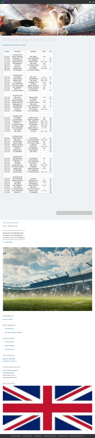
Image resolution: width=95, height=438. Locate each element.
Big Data (5, 359)
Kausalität (12, 359)
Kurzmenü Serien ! (50, 436)
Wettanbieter (27, 436)
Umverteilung (9, 328)
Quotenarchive (9, 349)
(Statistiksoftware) (8, 373)
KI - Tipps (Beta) (8, 242)
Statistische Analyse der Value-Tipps (14, 45)
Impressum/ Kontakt (76, 436)
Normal (5, 319)
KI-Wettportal (13, 237)
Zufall (12, 361)
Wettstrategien (9, 345)
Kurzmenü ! (38, 436)
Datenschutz (63, 436)
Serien (11, 319)
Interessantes (9, 342)
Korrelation (6, 361)
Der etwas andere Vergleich (13, 332)
